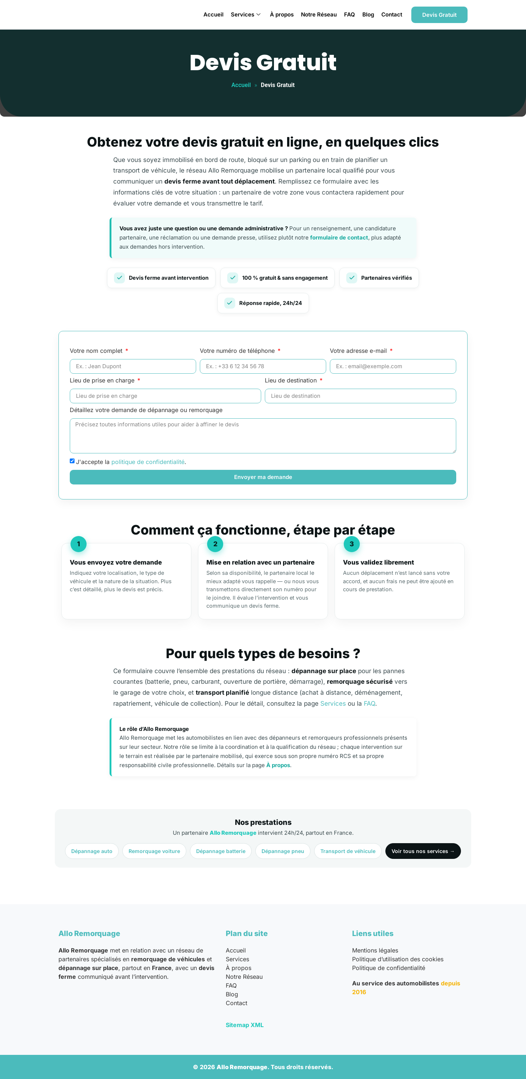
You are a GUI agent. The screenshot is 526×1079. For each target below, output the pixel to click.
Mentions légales (375, 950)
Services (245, 14)
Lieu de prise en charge (103, 380)
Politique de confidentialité (388, 968)
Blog (368, 14)
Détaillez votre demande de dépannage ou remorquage (146, 410)
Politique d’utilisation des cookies (397, 959)
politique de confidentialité (147, 461)
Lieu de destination (292, 380)
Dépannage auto (92, 851)
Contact (391, 14)
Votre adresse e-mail (359, 351)
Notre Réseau (319, 14)
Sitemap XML (245, 1025)
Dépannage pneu (283, 851)
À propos (282, 14)
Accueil (213, 14)
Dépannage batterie (220, 851)
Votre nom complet (97, 351)
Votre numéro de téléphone (238, 351)
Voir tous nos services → (423, 851)
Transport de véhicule (348, 851)
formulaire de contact (339, 237)
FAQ (349, 14)
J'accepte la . (131, 461)
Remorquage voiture (154, 851)
